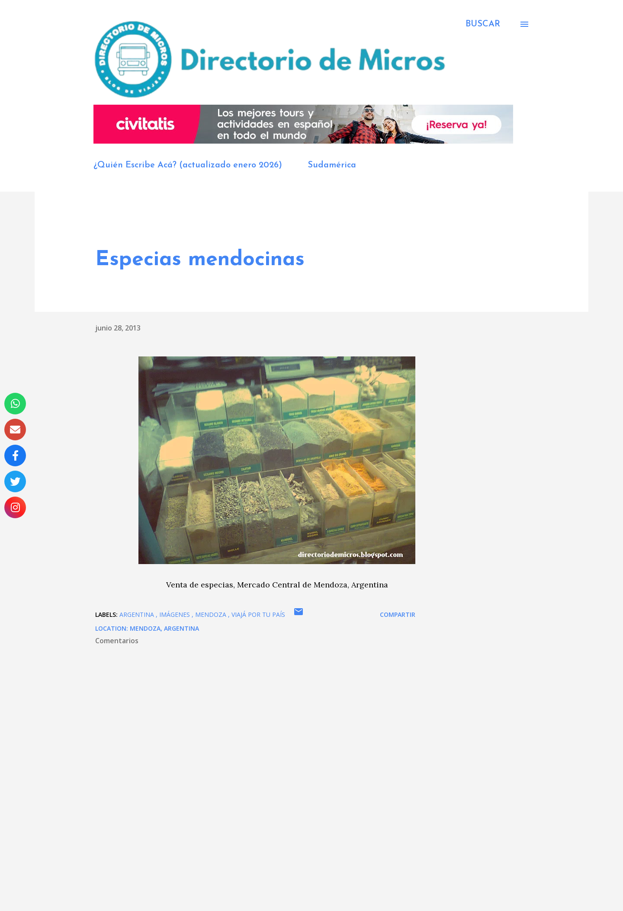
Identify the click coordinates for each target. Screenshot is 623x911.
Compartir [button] (397, 614)
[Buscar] (483, 24)
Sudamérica (332, 165)
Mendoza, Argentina (164, 628)
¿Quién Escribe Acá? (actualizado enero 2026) (187, 165)
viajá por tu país (258, 614)
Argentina (137, 614)
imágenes (175, 614)
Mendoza (211, 614)
